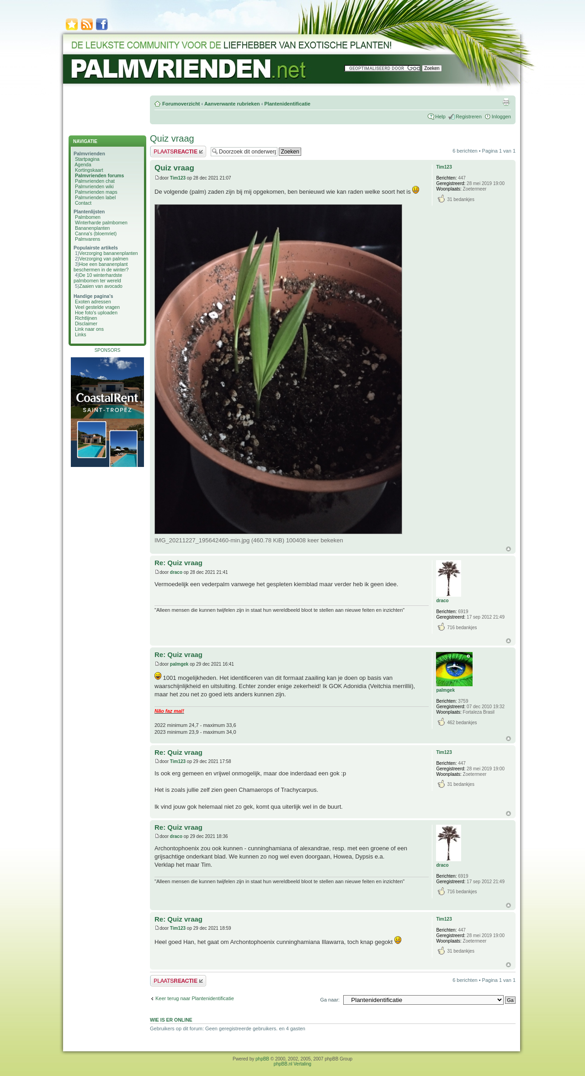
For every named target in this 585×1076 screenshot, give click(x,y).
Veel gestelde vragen (97, 307)
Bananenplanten (92, 228)
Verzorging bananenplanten (108, 253)
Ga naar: (330, 999)
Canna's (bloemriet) (96, 233)
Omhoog (508, 548)
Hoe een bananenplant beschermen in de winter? (101, 266)
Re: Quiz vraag (178, 563)
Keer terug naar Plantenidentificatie (194, 998)
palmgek (179, 664)
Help (440, 116)
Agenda (82, 164)
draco (176, 572)
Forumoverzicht (181, 103)
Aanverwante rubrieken (232, 103)
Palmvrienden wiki (94, 186)
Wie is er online (171, 1020)
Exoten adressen (93, 301)
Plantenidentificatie (287, 103)
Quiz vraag (172, 138)
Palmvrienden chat (95, 181)
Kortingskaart (89, 170)
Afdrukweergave (506, 102)
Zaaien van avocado (100, 286)
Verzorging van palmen (103, 258)
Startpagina (87, 159)
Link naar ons (89, 329)
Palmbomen (88, 217)
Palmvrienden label (95, 197)
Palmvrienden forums (99, 175)
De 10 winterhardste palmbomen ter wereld (98, 277)
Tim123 (178, 177)
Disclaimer (86, 323)
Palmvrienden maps (96, 192)
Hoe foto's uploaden (96, 312)
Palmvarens (87, 239)
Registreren (469, 116)
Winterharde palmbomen (101, 222)
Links (80, 334)
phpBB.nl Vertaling (292, 1063)
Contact (83, 203)
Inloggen (501, 116)
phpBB (262, 1058)
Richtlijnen (86, 318)
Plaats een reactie (178, 151)
